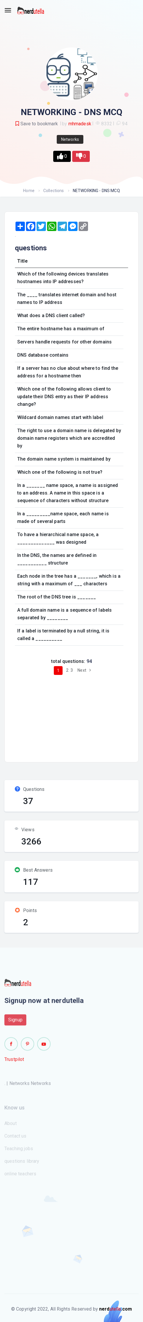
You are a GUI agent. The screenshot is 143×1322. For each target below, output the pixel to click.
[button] (62, 156)
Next (84, 670)
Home (29, 190)
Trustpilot (14, 1061)
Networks (70, 139)
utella (115, 1309)
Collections (53, 190)
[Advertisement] (77, 716)
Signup (15, 1022)
